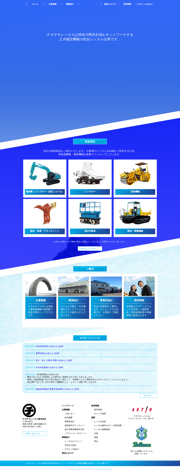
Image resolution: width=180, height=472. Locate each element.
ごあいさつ (70, 413)
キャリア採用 (100, 413)
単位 (96, 441)
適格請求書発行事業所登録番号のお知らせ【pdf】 (58, 389)
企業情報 (53, 4)
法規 (96, 433)
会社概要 (69, 417)
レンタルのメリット (73, 441)
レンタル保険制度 (102, 429)
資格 (96, 437)
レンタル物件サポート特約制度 (108, 425)
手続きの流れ (70, 445)
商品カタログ (110, 4)
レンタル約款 (100, 421)
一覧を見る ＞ (149, 396)
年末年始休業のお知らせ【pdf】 (50, 346)
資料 (93, 417)
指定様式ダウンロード (74, 425)
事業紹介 (70, 4)
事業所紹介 (70, 421)
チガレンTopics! (144, 4)
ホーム (35, 4)
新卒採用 (98, 409)
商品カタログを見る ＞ (90, 249)
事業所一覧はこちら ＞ (34, 434)
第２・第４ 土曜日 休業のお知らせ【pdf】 (54, 360)
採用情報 (127, 4)
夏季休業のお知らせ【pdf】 (48, 353)
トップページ (68, 406)
